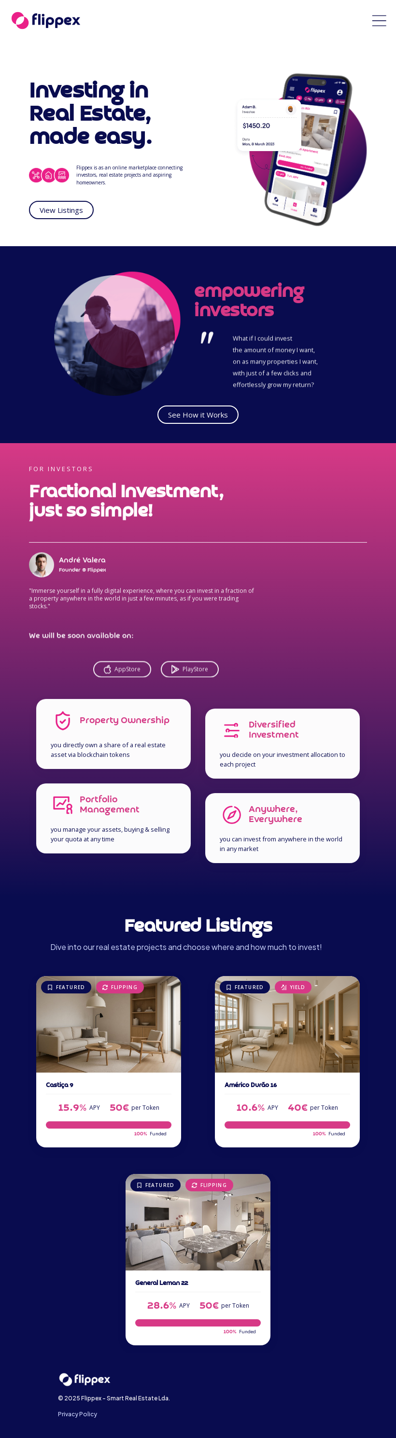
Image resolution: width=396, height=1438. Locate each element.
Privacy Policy (77, 1414)
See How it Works (198, 414)
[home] (46, 20)
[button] (379, 21)
